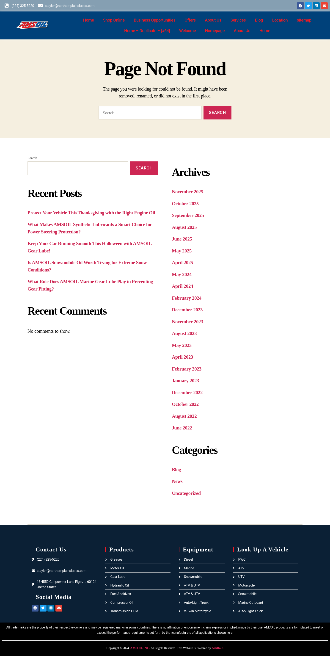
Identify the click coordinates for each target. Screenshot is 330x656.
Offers (190, 20)
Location (280, 20)
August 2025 (184, 227)
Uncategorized (186, 493)
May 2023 (182, 345)
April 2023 (182, 357)
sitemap (304, 20)
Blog (259, 20)
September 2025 (188, 215)
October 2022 (185, 404)
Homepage (215, 30)
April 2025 (182, 262)
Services (238, 20)
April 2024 (182, 286)
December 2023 (187, 310)
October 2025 (185, 203)
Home (88, 20)
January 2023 (185, 380)
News (177, 481)
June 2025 (182, 239)
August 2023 (184, 333)
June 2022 (182, 428)
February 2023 (186, 369)
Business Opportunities (155, 20)
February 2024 (186, 298)
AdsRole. (218, 648)
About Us (213, 20)
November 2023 (187, 321)
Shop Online (114, 20)
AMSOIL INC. (140, 648)
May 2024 (182, 274)
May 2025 (182, 251)
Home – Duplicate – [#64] (147, 30)
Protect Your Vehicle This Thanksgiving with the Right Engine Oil (91, 213)
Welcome (187, 30)
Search (32, 158)
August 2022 (184, 416)
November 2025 (187, 191)
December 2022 (187, 392)
